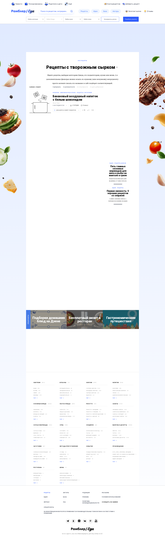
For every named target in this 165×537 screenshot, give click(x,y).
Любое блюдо (54, 19)
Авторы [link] (66, 492)
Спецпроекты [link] (49, 507)
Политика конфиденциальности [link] (90, 502)
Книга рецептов (112, 4)
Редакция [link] (86, 492)
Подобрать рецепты (131, 19)
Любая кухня (73, 19)
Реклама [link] (85, 497)
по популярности (82, 87)
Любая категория (36, 19)
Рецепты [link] (47, 492)
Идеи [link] (46, 497)
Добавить (131, 4)
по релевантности (69, 87)
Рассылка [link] (105, 492)
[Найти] (71, 11)
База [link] (65, 497)
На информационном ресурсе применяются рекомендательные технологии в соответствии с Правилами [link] (79, 512)
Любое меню (91, 19)
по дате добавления (96, 87)
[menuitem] (16, 4)
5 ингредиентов (60, 105)
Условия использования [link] (111, 497)
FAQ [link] (64, 502)
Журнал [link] (46, 502)
